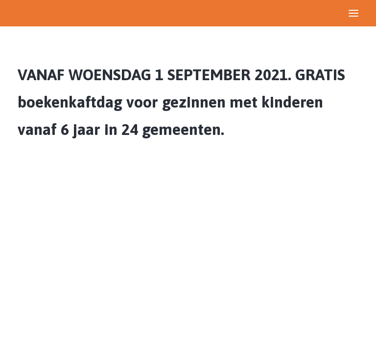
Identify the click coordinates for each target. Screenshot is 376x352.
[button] (353, 13)
